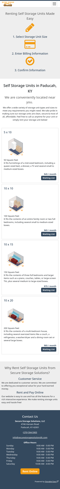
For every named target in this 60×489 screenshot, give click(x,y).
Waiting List (49, 177)
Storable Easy (51, 481)
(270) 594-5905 (30, 432)
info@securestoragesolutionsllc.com (30, 437)
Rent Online (29, 471)
